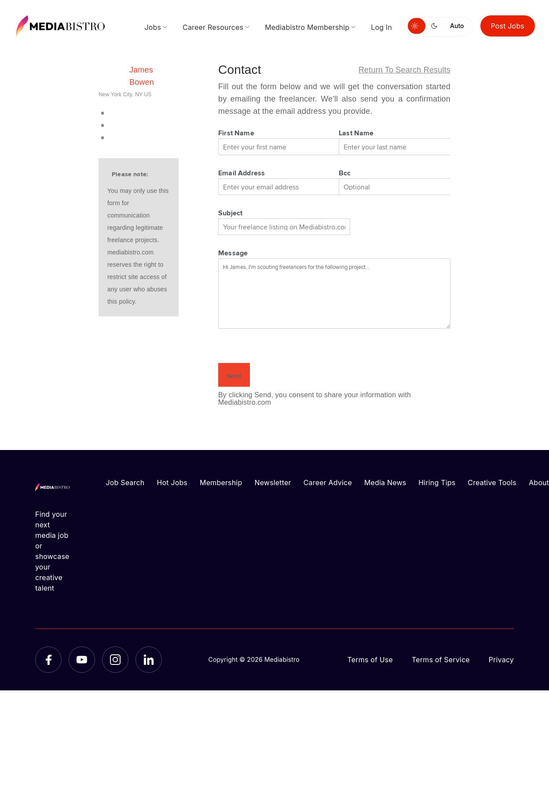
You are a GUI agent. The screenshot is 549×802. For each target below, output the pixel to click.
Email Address (241, 172)
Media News (385, 482)
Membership (221, 482)
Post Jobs (508, 26)
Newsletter (272, 482)
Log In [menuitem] (381, 27)
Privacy (501, 659)
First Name (236, 132)
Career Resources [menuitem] (213, 27)
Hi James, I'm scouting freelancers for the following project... (334, 293)
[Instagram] (115, 659)
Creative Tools (492, 482)
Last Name (356, 132)
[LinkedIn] (148, 659)
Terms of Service (441, 659)
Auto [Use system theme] (457, 25)
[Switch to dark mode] (436, 26)
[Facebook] (48, 659)
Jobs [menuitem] (152, 27)
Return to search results (404, 69)
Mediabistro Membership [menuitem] (307, 27)
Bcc (345, 172)
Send (234, 376)
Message (233, 252)
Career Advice (328, 482)
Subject (230, 212)
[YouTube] (82, 659)
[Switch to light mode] (416, 26)
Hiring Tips (436, 482)
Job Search (125, 482)
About (539, 482)
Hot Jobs (172, 482)
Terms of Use (370, 659)
